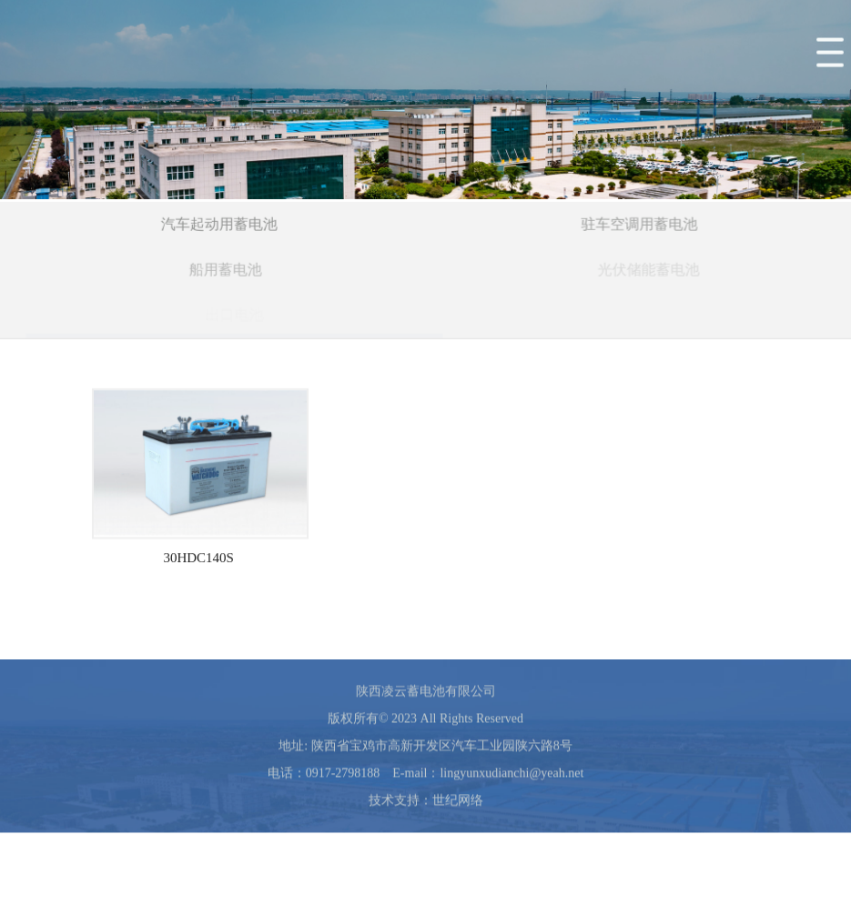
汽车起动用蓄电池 (220, 225)
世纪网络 (457, 810)
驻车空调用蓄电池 (641, 225)
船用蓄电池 (227, 270)
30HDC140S (198, 567)
